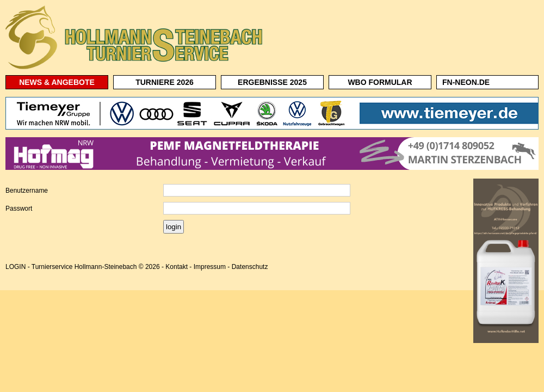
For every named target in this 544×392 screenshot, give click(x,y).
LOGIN (15, 267)
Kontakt (176, 267)
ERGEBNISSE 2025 (272, 82)
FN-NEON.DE (466, 82)
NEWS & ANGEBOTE (57, 82)
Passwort (18, 208)
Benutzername (26, 190)
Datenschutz (250, 267)
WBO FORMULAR (380, 82)
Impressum (210, 267)
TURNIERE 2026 (164, 82)
